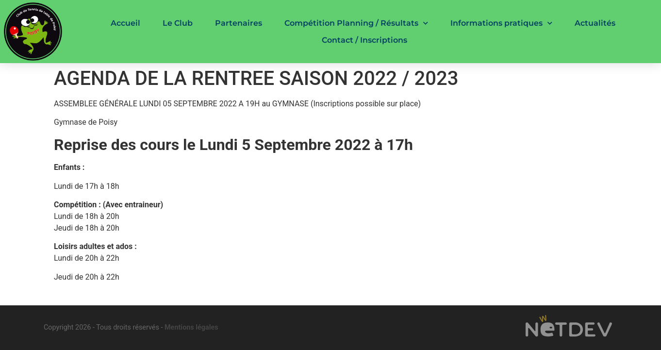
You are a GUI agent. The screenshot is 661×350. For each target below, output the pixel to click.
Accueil (125, 23)
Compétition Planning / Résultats (356, 23)
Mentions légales (191, 327)
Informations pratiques (501, 23)
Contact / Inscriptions (364, 40)
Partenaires (238, 23)
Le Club (178, 23)
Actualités (595, 23)
